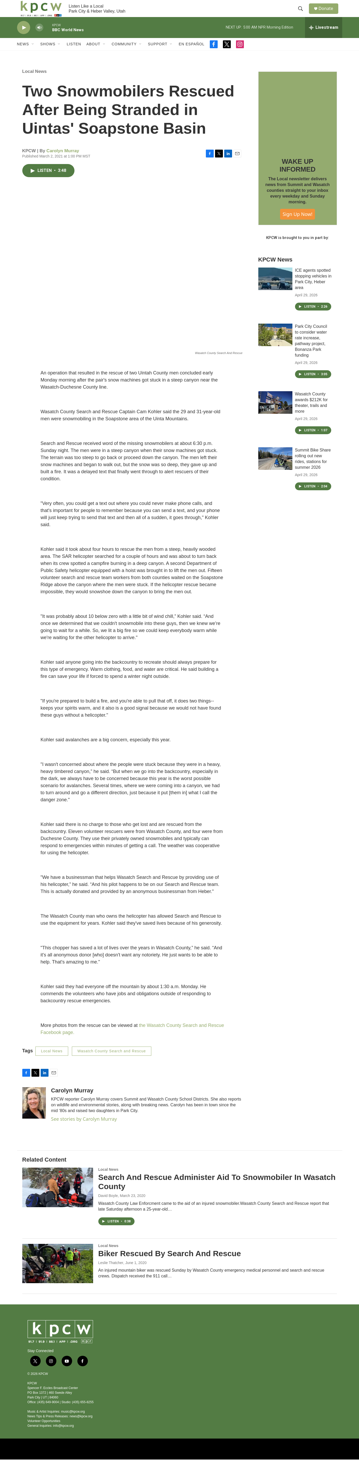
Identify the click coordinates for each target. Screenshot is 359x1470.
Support (157, 54)
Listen (74, 54)
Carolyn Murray (62, 161)
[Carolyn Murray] (34, 1113)
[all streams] (323, 38)
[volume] (39, 38)
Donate (329, 14)
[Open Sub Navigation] (33, 54)
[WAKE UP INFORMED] (298, 121)
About (93, 54)
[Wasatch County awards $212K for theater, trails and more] (275, 413)
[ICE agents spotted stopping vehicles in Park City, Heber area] (275, 289)
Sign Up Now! (298, 224)
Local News (34, 81)
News (23, 54)
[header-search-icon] (303, 14)
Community (124, 54)
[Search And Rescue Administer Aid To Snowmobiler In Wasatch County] (57, 1197)
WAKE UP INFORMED (297, 176)
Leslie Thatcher (110, 1273)
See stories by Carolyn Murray (84, 1129)
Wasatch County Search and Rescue (111, 1061)
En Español (191, 54)
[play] (23, 38)
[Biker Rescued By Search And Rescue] (57, 1274)
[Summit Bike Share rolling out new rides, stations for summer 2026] (275, 469)
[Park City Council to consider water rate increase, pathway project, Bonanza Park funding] (275, 345)
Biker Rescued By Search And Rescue (169, 1264)
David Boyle (108, 1206)
